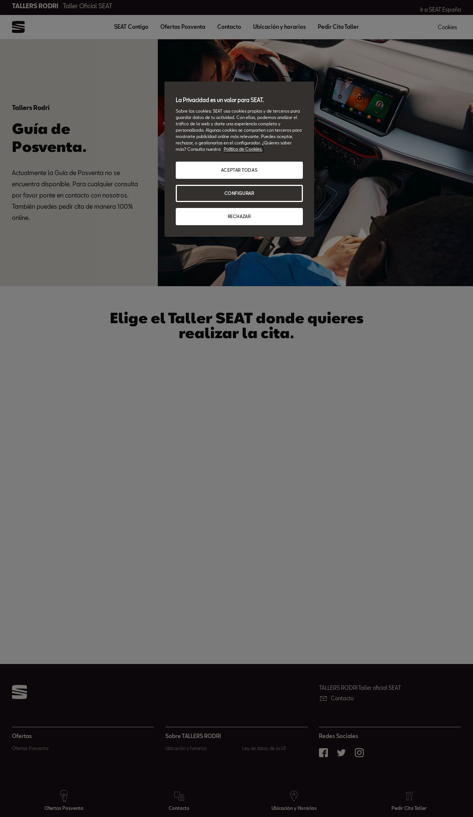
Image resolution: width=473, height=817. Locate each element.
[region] (239, 159)
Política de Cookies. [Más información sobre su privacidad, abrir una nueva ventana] (243, 149)
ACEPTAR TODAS (239, 170)
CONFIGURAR (239, 193)
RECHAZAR (239, 216)
